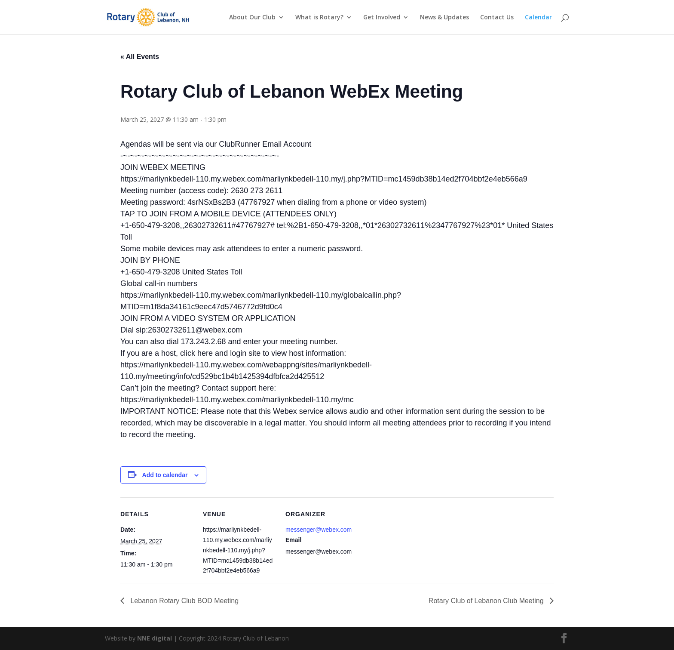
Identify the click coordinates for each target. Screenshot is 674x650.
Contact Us (497, 17)
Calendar (538, 17)
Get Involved (381, 17)
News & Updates (444, 17)
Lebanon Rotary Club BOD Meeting (184, 600)
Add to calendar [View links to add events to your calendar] (165, 474)
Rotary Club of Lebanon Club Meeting (487, 600)
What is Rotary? (319, 17)
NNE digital (154, 638)
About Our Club (252, 17)
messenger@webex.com (318, 529)
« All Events (139, 56)
